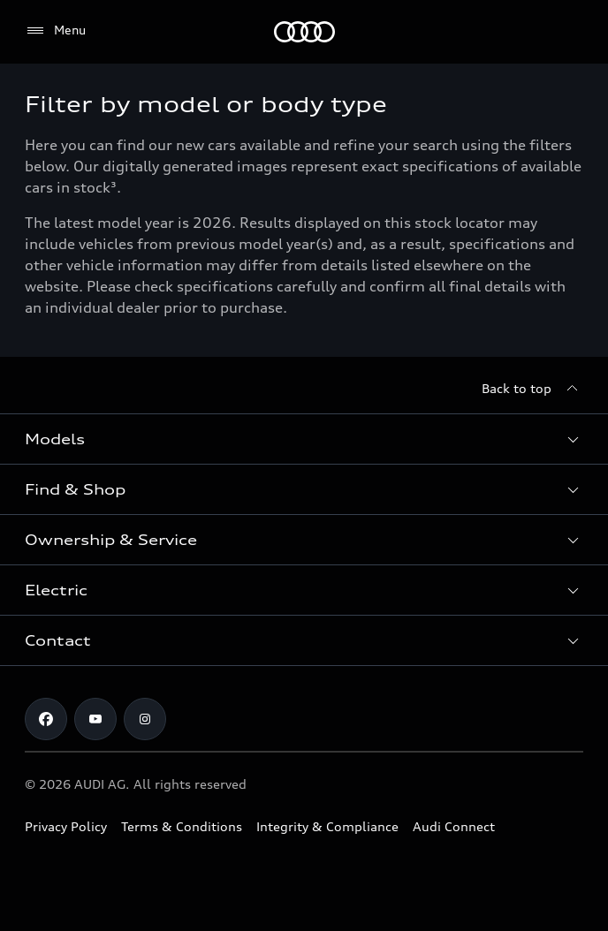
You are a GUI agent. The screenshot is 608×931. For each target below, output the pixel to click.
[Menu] (304, 31)
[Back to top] (532, 388)
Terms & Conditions (181, 826)
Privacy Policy (66, 826)
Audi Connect (454, 826)
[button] (304, 439)
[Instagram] (145, 719)
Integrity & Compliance (327, 826)
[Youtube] (95, 719)
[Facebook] (46, 719)
